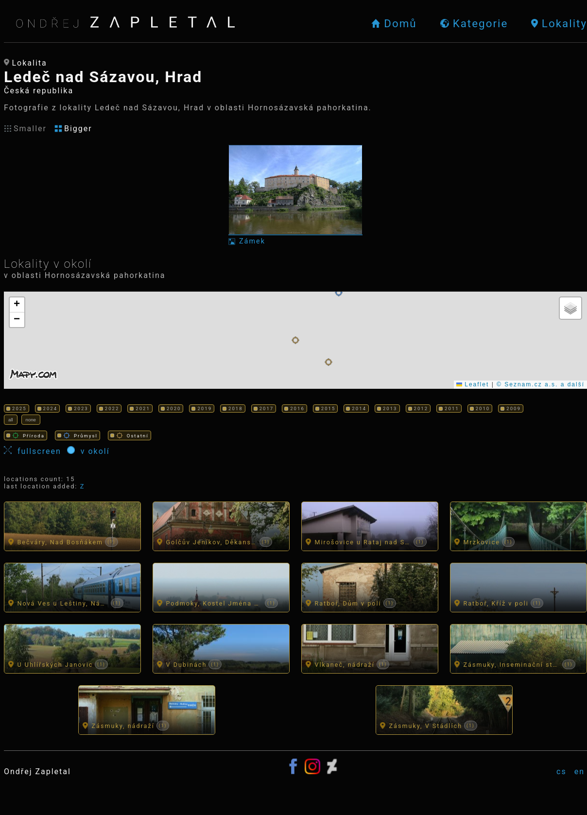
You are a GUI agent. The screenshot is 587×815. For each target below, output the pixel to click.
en (579, 771)
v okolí (88, 451)
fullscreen (35, 451)
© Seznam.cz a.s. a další (541, 384)
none (31, 419)
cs (561, 771)
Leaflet (472, 384)
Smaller (25, 128)
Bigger (73, 128)
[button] (295, 340)
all (10, 419)
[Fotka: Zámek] (295, 195)
